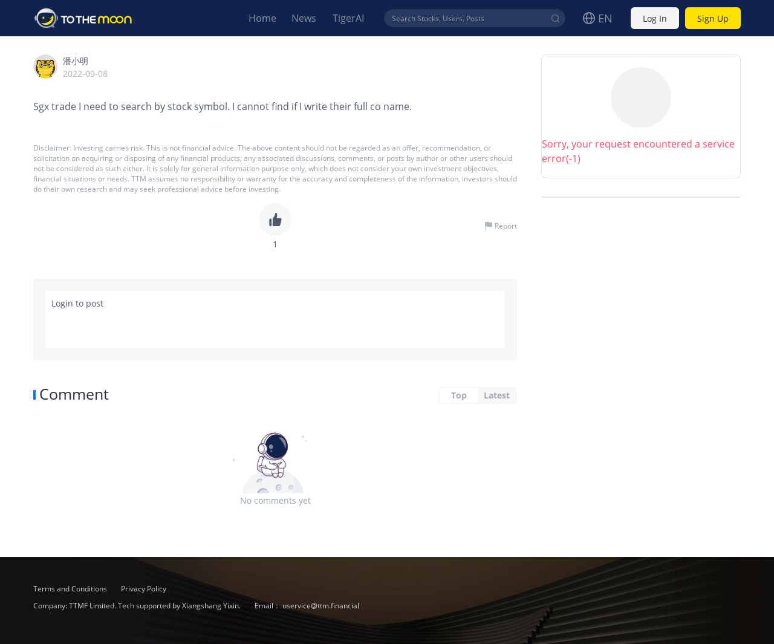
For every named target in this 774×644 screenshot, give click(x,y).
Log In (655, 18)
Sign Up (713, 18)
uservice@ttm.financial (320, 605)
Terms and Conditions (71, 589)
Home (262, 18)
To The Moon (83, 18)
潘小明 (75, 61)
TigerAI (348, 18)
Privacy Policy (143, 589)
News (303, 18)
